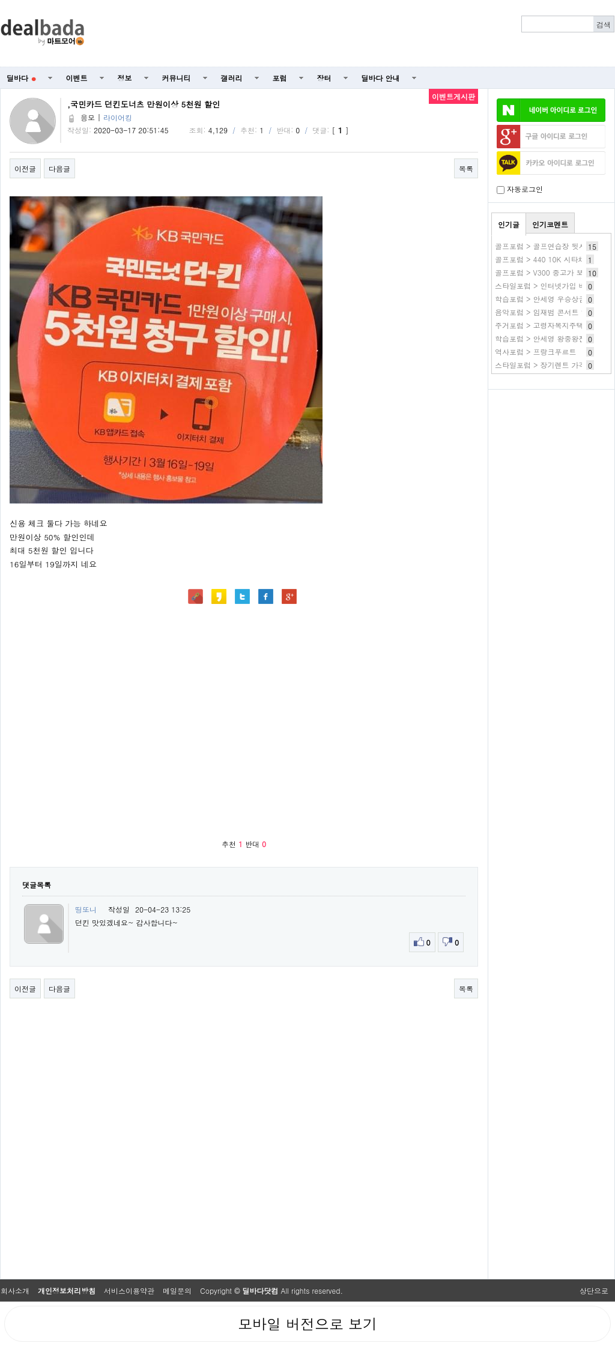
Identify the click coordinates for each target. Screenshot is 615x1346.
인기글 (509, 224)
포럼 (280, 78)
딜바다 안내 (381, 78)
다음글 (59, 168)
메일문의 (177, 1290)
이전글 (25, 168)
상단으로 (594, 1290)
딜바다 (21, 78)
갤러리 (232, 78)
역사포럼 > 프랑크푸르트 (536, 351)
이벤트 (77, 78)
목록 (466, 168)
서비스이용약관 (129, 1290)
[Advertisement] (551, 460)
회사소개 (15, 1290)
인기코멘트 (550, 224)
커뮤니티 (176, 78)
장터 (324, 78)
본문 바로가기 (0, 0)
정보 (125, 78)
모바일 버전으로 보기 (307, 1324)
